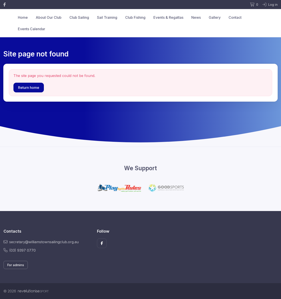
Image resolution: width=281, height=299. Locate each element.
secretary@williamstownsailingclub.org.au (41, 242)
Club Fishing (135, 17)
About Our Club (48, 17)
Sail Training (107, 17)
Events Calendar (31, 29)
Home (23, 17)
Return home (28, 87)
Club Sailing (79, 17)
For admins (15, 265)
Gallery (215, 17)
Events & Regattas (168, 17)
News (196, 17)
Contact (235, 17)
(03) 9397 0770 (20, 250)
